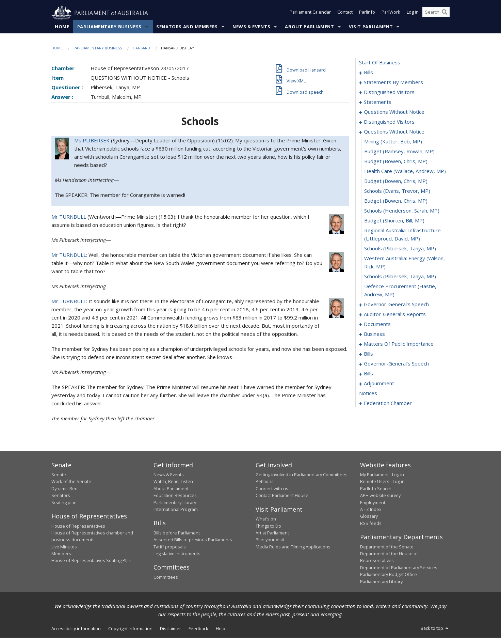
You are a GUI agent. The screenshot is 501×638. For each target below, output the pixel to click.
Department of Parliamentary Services (398, 568)
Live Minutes (64, 547)
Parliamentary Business (109, 27)
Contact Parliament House (282, 496)
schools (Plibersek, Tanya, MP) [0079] (400, 276)
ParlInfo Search (375, 489)
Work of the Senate (71, 482)
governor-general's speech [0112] (396, 363)
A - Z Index (371, 510)
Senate (58, 475)
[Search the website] (436, 13)
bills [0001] (368, 72)
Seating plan (64, 502)
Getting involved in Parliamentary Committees (302, 475)
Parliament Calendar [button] (310, 13)
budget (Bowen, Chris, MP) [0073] (395, 201)
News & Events (251, 27)
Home (62, 27)
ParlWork (391, 13)
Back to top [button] (435, 628)
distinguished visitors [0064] (389, 122)
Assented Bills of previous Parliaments (192, 540)
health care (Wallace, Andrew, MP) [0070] (405, 171)
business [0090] (374, 334)
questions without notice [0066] (394, 131)
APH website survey (380, 496)
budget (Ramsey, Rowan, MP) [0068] (399, 151)
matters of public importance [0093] (399, 344)
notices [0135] (368, 393)
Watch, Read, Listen (173, 482)
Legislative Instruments (176, 554)
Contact (345, 13)
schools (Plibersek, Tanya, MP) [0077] (400, 248)
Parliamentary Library (174, 502)
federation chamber (388, 403)
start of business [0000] (379, 62)
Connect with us (272, 489)
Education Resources (175, 496)
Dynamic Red (64, 489)
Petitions (265, 482)
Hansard (141, 48)
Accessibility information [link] (76, 629)
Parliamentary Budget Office (388, 575)
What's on (266, 519)
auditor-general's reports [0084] (395, 314)
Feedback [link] (198, 629)
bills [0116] (368, 373)
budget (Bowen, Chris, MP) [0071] (395, 181)
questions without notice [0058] (394, 112)
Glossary (369, 516)
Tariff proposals (169, 547)
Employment (372, 502)
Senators (60, 496)
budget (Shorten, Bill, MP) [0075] (394, 220)
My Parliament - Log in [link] (382, 475)
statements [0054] (377, 102)
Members (61, 554)
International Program (175, 510)
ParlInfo (367, 13)
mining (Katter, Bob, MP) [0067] (393, 141)
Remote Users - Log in (382, 482)
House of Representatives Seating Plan (91, 561)
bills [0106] (368, 354)
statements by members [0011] (393, 82)
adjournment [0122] (379, 383)
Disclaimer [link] (170, 629)
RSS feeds (371, 523)
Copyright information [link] (130, 629)
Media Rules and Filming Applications (293, 547)
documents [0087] (377, 324)
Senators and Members (187, 27)
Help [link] (220, 629)
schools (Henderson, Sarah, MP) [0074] (401, 210)
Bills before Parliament (176, 533)
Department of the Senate (387, 547)
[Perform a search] (444, 13)
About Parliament (309, 27)
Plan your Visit (270, 540)
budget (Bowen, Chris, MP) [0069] (395, 161)
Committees (165, 577)
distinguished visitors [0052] (389, 92)
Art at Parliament (272, 533)
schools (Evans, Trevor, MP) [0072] (397, 191)
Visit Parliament (371, 27)
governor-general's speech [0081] (396, 304)
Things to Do (268, 526)
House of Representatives (78, 526)
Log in (413, 13)
